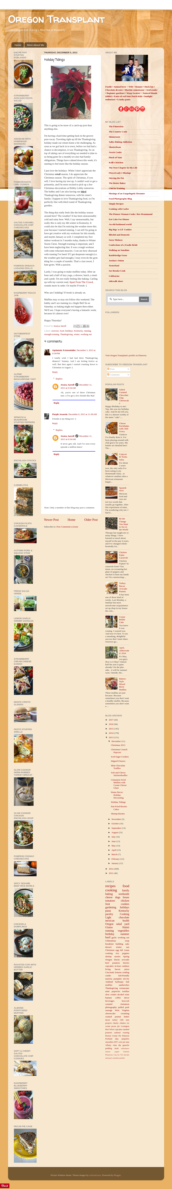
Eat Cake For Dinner (119, 219)
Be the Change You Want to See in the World (123, 524)
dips (116, 1039)
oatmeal (117, 1032)
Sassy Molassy (116, 240)
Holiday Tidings (118, 802)
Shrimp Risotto (118, 813)
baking (109, 894)
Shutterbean (115, 147)
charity (115, 1023)
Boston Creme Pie (113, 1036)
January (115, 863)
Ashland (109, 981)
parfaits (122, 1058)
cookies (125, 904)
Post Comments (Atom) (67, 526)
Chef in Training (117, 188)
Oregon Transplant (56, 19)
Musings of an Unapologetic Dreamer (127, 193)
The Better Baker (117, 183)
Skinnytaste (114, 137)
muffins (108, 985)
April (114, 850)
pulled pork (123, 1007)
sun (127, 947)
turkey (114, 1020)
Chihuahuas (110, 940)
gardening (110, 907)
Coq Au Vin (118, 1055)
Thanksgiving (66, 334)
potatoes (116, 963)
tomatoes (110, 900)
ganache (125, 1045)
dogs (117, 897)
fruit (107, 904)
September (117, 828)
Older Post (91, 519)
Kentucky (78, 331)
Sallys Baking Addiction (120, 142)
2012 (111, 869)
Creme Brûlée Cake (122, 619)
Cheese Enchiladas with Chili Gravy (124, 427)
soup (127, 940)
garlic (114, 937)
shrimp (108, 956)
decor (126, 997)
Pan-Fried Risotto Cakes (119, 807)
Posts (111, 369)
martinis (116, 1058)
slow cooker (111, 994)
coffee (118, 997)
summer (124, 934)
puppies (125, 953)
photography (111, 1007)
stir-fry (126, 978)
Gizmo (109, 927)
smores (108, 1052)
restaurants (124, 988)
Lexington (125, 1026)
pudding (108, 1048)
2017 (111, 720)
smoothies (109, 1042)
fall (121, 950)
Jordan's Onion (116, 260)
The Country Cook (118, 131)
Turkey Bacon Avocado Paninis (123, 587)
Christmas (110, 950)
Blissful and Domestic (119, 234)
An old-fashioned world (120, 224)
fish (127, 981)
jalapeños (125, 1039)
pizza (127, 969)
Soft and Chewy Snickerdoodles (119, 774)
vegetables (123, 930)
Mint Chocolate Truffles (118, 766)
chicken (125, 900)
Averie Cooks (115, 152)
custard (108, 1016)
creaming (125, 1013)
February (116, 859)
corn (120, 1042)
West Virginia (122, 1010)
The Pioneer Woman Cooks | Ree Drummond (131, 214)
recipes (110, 886)
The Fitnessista (116, 126)
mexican (110, 920)
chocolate (124, 917)
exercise (55, 331)
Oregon (109, 924)
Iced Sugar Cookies (120, 756)
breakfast (109, 944)
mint (107, 991)
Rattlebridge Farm (118, 255)
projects (108, 1023)
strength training (51, 334)
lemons (118, 972)
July (114, 837)
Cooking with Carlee (119, 209)
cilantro (122, 1023)
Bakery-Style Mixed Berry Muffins (122, 684)
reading (125, 972)
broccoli (125, 1001)
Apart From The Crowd (81, 282)
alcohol (120, 994)
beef (107, 963)
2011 (111, 873)
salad (119, 924)
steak (116, 1048)
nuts (127, 1020)
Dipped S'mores (118, 761)
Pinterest (125, 1036)
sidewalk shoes (116, 281)
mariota (108, 978)
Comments (113, 374)
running (87, 331)
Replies (59, 378)
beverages (109, 1001)
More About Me (35, 45)
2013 (111, 737)
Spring (126, 956)
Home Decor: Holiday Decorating (117, 795)
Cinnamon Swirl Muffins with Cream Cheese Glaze (119, 784)
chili (122, 1020)
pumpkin (118, 978)
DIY (116, 1042)
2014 (111, 733)
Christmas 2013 (118, 745)
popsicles (116, 991)
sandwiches (124, 985)
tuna (127, 1042)
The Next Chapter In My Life (123, 167)
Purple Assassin (59, 414)
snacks (117, 956)
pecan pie (115, 1026)
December (116, 741)
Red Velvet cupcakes (113, 1029)
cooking (111, 890)
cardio (108, 975)
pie (124, 1042)
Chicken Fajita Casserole (123, 555)
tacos (107, 1020)
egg (117, 950)
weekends (123, 894)
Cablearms (114, 276)
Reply (55, 372)
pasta (108, 910)
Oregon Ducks (112, 959)
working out (86, 334)
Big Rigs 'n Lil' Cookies (120, 229)
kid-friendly (123, 975)
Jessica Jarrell (67, 384)
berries (126, 963)
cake (127, 944)
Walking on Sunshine (119, 250)
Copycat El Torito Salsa (123, 457)
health (125, 920)
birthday (109, 934)
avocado (125, 959)
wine (127, 994)
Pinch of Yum (115, 157)
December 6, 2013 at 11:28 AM (82, 414)
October (115, 823)
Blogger (117, 1175)
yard (126, 924)
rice (117, 953)
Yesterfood (114, 265)
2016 (111, 724)
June (114, 841)
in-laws (118, 966)
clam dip (117, 1045)
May (114, 845)
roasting (126, 1032)
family (125, 890)
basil (108, 937)
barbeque (119, 981)
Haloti (125, 927)
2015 (111, 728)
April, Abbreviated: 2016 (124, 650)
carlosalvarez (95, 1175)
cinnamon (124, 1004)
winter (77, 334)
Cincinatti (109, 972)
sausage (108, 1010)
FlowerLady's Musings (120, 173)
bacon (117, 969)
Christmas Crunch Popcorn (119, 750)
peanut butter (122, 1016)
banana (108, 997)
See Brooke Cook (117, 271)
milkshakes (125, 1048)
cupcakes (109, 966)
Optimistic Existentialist (64, 350)
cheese (109, 897)
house (126, 897)
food (62, 331)
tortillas (125, 991)
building (119, 944)
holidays (69, 331)
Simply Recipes (116, 203)
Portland (108, 1039)
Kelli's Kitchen (116, 162)
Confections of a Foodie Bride (123, 245)
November (117, 819)
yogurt (116, 1052)
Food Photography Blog (120, 198)
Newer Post (51, 519)
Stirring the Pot (116, 178)
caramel (109, 1004)
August (115, 832)
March (115, 854)
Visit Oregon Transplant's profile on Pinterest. (126, 355)
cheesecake (110, 1013)
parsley (109, 914)
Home (17, 45)
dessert (108, 947)
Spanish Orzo (122, 489)
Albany (108, 1045)
